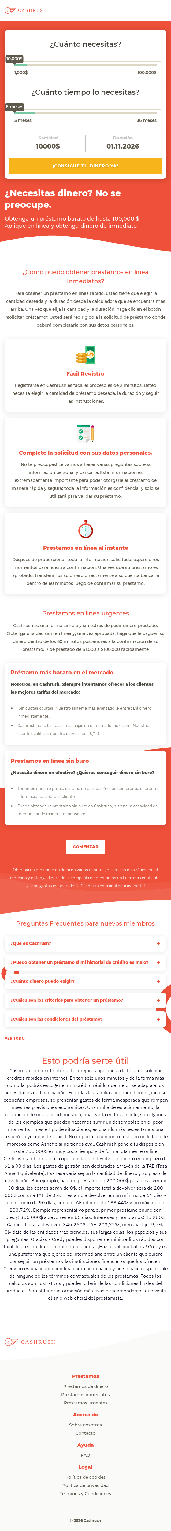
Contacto (85, 1433)
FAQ (85, 1455)
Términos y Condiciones (85, 1494)
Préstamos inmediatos (85, 1395)
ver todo (15, 1038)
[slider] (14, 66)
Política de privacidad (85, 1486)
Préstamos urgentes (85, 1403)
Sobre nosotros (85, 1425)
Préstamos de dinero (85, 1387)
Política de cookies (85, 1477)
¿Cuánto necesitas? (85, 44)
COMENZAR (86, 847)
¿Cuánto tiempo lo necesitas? (85, 92)
